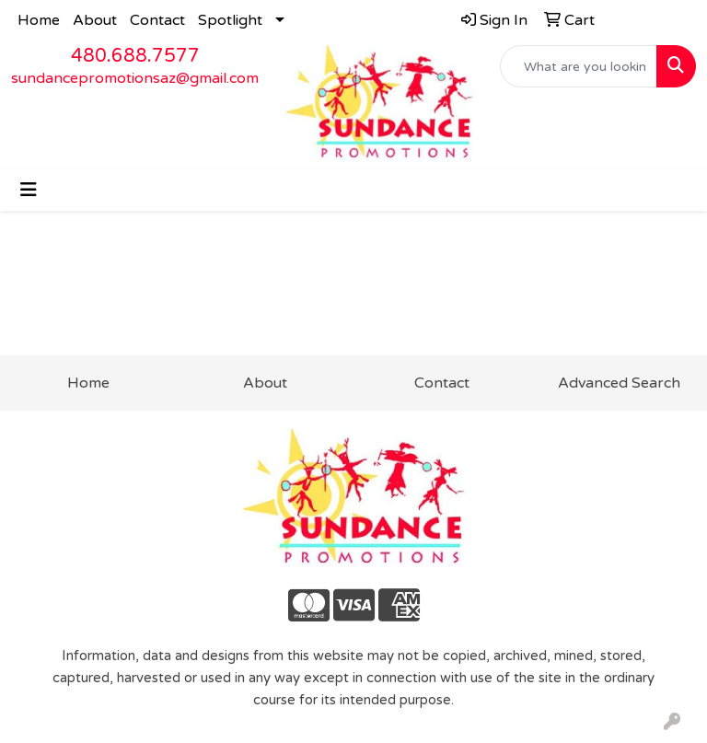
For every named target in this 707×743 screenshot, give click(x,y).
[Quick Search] (579, 66)
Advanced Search (619, 383)
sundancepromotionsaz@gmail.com (135, 78)
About (95, 20)
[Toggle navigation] (28, 190)
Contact (157, 20)
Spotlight (230, 20)
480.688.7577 (135, 56)
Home (38, 20)
